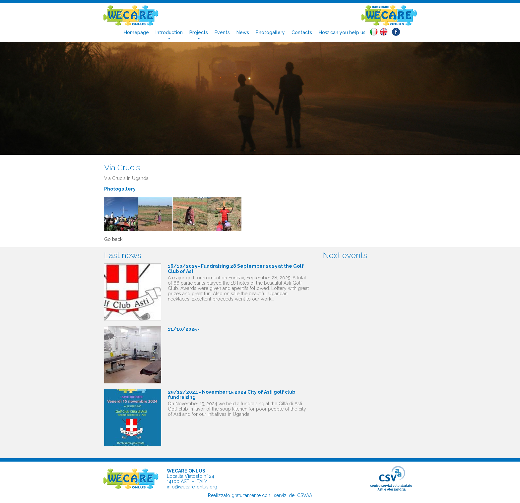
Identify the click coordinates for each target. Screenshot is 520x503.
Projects (198, 32)
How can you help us (342, 32)
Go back (113, 239)
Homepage (136, 32)
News (242, 32)
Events (222, 32)
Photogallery (270, 32)
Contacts (302, 32)
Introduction (169, 32)
